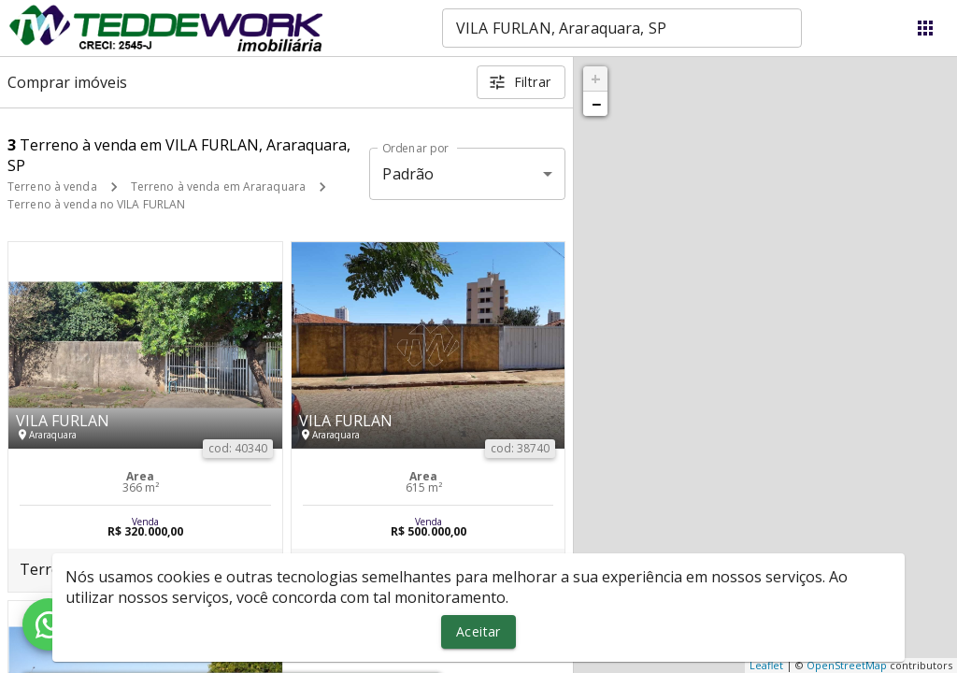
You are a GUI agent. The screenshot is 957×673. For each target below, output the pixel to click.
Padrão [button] (408, 174)
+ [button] (596, 78)
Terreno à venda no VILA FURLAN (96, 204)
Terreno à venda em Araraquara (218, 186)
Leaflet (766, 665)
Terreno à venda (52, 186)
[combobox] (622, 28)
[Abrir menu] (925, 28)
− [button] (596, 104)
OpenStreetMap (847, 665)
